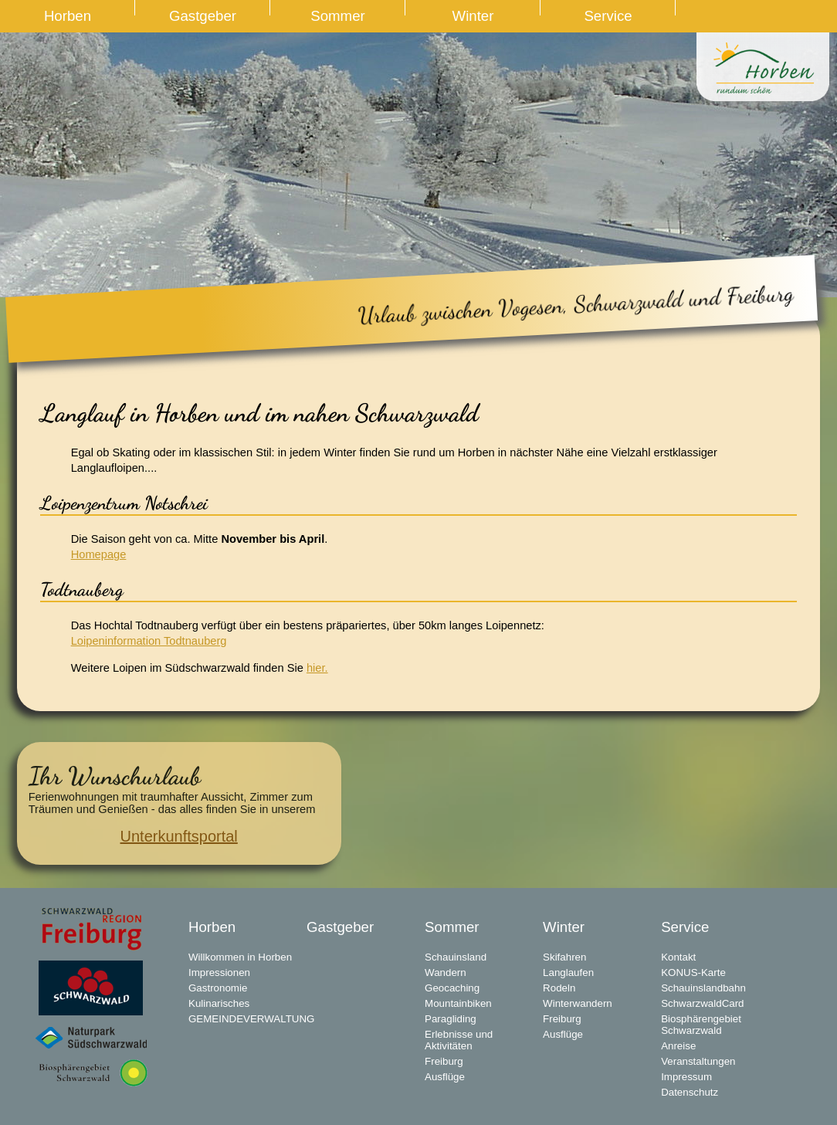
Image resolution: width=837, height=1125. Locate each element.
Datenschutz (689, 1092)
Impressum (686, 1077)
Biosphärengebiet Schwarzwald (701, 1024)
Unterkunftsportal (179, 836)
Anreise (678, 1046)
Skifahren (564, 957)
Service (608, 16)
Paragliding (450, 1019)
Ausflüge (445, 1077)
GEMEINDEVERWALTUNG (247, 1019)
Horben (67, 16)
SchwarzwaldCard (702, 1003)
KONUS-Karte (693, 972)
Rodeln (559, 988)
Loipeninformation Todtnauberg (149, 641)
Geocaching (452, 988)
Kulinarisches (218, 1003)
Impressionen (219, 972)
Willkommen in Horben (240, 957)
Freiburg (444, 1061)
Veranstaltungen (698, 1061)
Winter (473, 16)
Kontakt (678, 957)
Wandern (445, 972)
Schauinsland (455, 957)
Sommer (337, 16)
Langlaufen (568, 972)
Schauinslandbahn (703, 988)
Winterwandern (577, 1003)
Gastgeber (202, 16)
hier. (317, 668)
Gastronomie (217, 988)
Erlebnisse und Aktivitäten (459, 1040)
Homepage (99, 554)
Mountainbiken (458, 1003)
